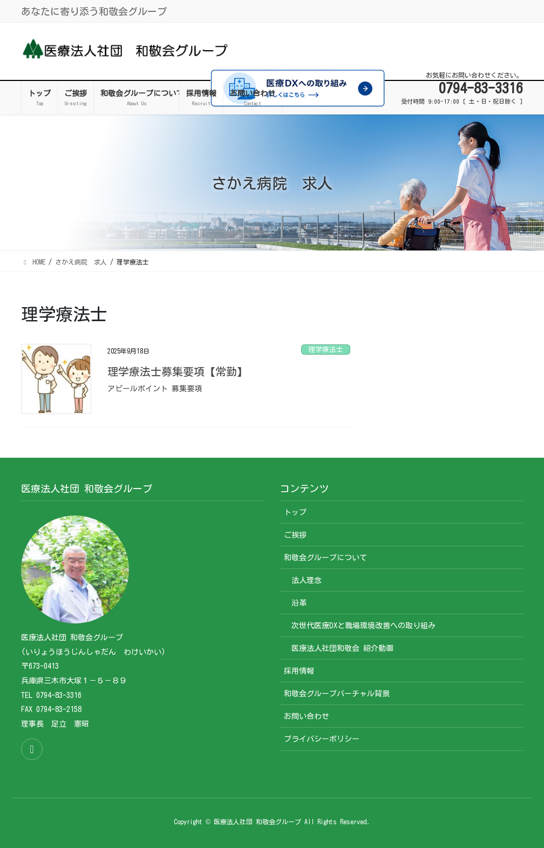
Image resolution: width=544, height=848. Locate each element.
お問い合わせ (306, 716)
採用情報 (299, 671)
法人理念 (306, 580)
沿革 (299, 603)
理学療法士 (325, 349)
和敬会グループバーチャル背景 (337, 693)
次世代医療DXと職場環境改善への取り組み (363, 625)
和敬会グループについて (325, 557)
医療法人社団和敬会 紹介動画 (342, 648)
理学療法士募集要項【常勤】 (177, 371)
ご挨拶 (295, 535)
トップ (295, 512)
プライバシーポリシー (321, 739)
